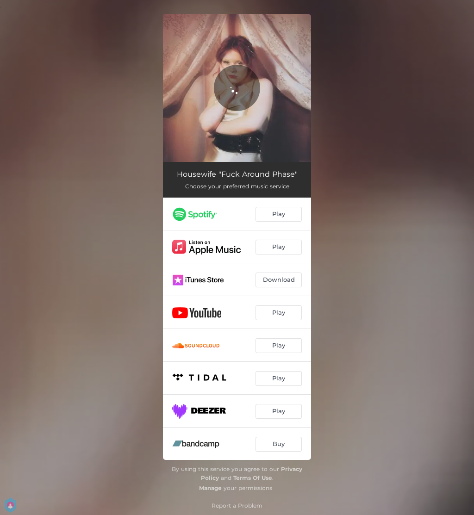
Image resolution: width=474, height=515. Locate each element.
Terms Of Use (252, 477)
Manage (210, 487)
